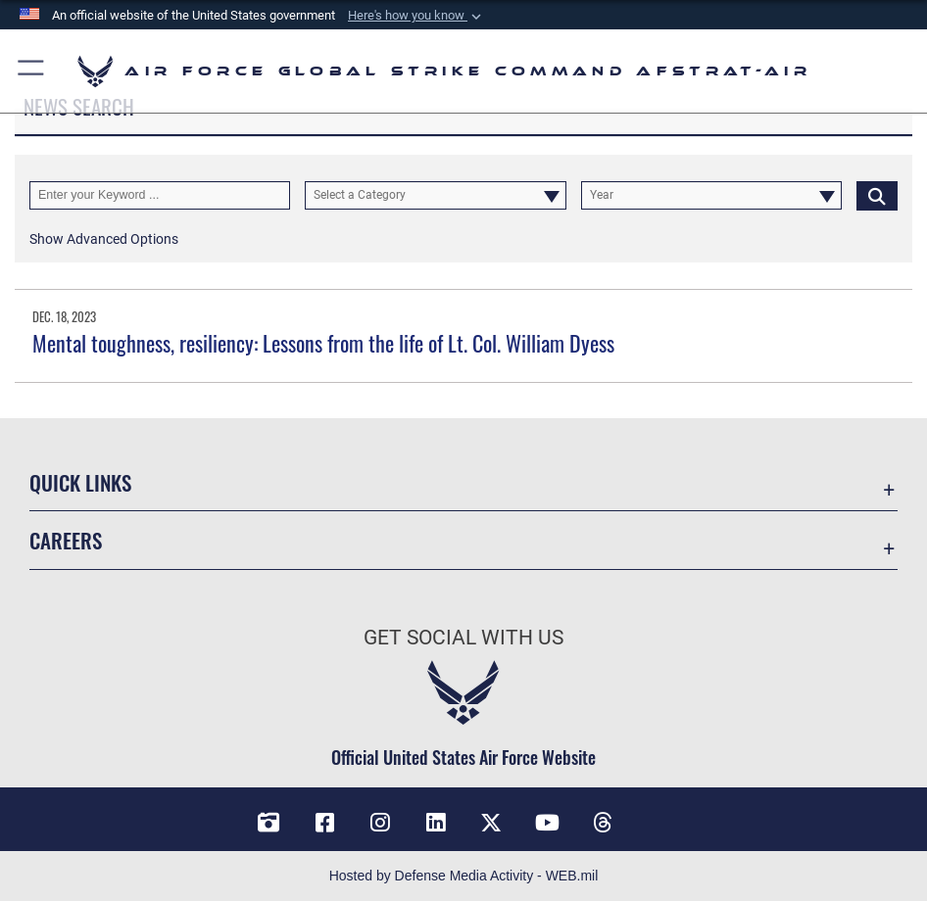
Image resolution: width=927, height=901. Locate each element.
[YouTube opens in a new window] (546, 822)
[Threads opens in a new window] (602, 822)
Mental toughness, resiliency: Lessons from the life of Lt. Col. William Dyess (323, 342)
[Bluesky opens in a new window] (658, 815)
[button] (416, 15)
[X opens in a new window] (491, 822)
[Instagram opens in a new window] (380, 822)
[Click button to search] (877, 195)
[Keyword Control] (159, 195)
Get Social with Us (463, 637)
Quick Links (80, 482)
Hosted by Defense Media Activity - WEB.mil (464, 875)
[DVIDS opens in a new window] (268, 822)
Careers (65, 539)
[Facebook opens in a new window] (324, 822)
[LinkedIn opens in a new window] (436, 822)
